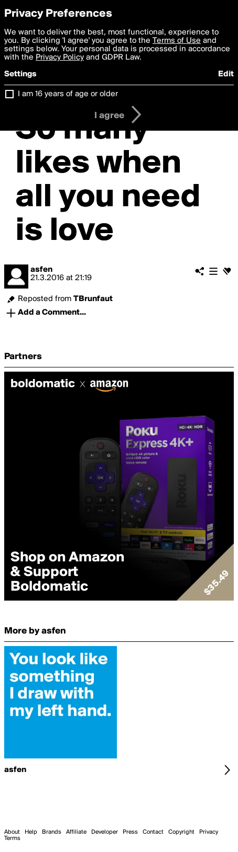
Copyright (181, 832)
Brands (51, 832)
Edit (226, 74)
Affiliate (76, 832)
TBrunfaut (93, 299)
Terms (12, 838)
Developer (104, 832)
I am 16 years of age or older (68, 94)
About (12, 832)
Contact (153, 832)
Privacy (208, 832)
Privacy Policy (60, 57)
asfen (41, 270)
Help (31, 832)
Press (130, 832)
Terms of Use (177, 41)
